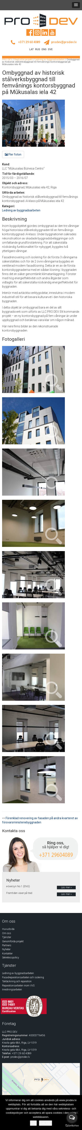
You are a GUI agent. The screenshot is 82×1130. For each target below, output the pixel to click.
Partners (6, 945)
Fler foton (13, 154)
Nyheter (6, 949)
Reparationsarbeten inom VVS (18, 985)
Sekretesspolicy (10, 957)
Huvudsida (8, 929)
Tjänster (6, 937)
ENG (44, 49)
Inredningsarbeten (12, 989)
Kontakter (7, 953)
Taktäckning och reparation (17, 981)
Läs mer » (66, 887)
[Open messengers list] (72, 1117)
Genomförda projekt (13, 941)
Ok (33, 1123)
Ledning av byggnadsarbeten (21, 210)
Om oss (6, 933)
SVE (50, 49)
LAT (31, 49)
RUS (37, 49)
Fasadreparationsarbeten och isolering (23, 977)
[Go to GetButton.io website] (72, 1125)
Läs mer (45, 1123)
